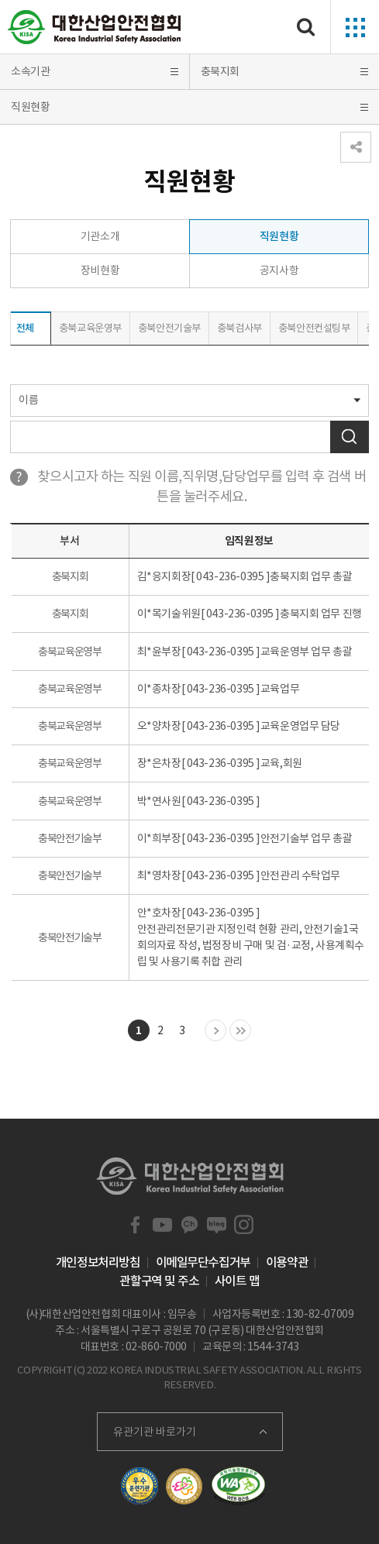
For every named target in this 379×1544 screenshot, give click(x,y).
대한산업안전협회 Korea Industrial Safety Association (94, 27)
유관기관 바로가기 (154, 1432)
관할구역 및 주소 (158, 1280)
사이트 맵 (237, 1280)
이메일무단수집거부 (203, 1262)
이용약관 (287, 1262)
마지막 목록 (240, 1031)
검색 (349, 437)
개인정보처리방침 (98, 1262)
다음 (215, 1031)
